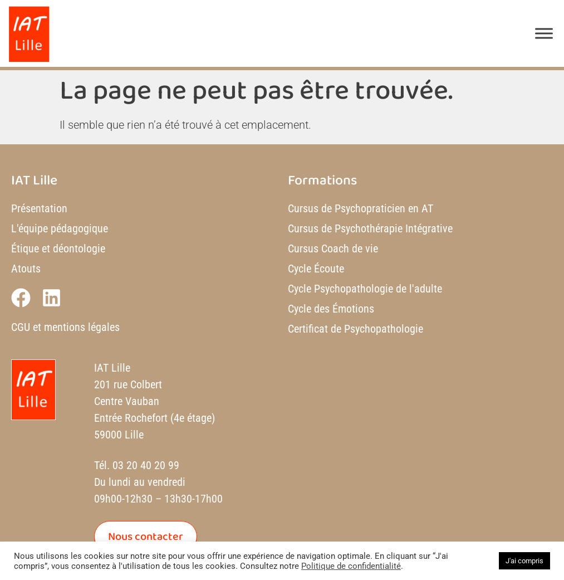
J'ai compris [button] (524, 561)
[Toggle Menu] (544, 33)
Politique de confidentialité (351, 566)
